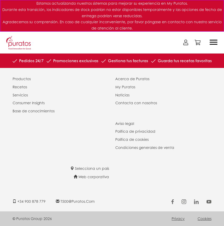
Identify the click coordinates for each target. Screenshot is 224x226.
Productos (22, 78)
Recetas (20, 86)
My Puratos (125, 86)
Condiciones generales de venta (144, 147)
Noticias (122, 94)
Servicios (20, 94)
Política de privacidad (135, 131)
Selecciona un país (89, 168)
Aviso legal (124, 123)
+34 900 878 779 (29, 201)
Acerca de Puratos (132, 78)
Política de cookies (132, 139)
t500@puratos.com (75, 201)
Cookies (204, 218)
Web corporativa (91, 176)
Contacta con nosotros (136, 102)
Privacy (178, 218)
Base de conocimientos (33, 110)
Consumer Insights (29, 102)
